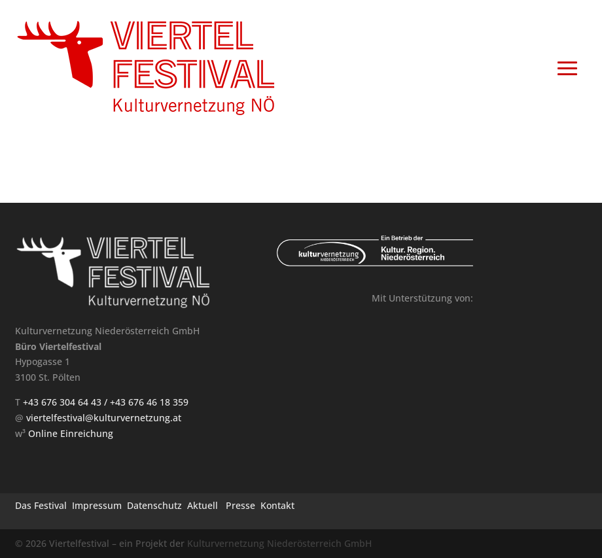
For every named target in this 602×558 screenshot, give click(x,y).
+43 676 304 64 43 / (66, 402)
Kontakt (277, 505)
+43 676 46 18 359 (149, 402)
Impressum (97, 505)
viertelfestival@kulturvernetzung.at (103, 417)
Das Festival (41, 505)
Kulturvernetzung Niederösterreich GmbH (279, 543)
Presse (240, 505)
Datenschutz (154, 505)
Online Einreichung (70, 433)
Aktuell (202, 505)
